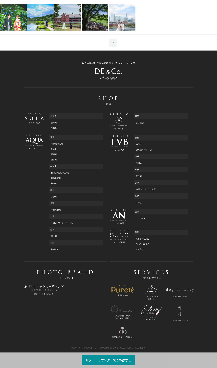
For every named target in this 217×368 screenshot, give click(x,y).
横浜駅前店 (56, 178)
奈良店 (139, 176)
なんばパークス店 (144, 150)
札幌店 (54, 128)
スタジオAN (141, 218)
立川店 (54, 159)
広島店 (139, 202)
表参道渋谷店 (57, 144)
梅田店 (139, 144)
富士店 (54, 236)
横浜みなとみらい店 (60, 173)
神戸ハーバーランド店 (146, 189)
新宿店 (54, 149)
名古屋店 (140, 123)
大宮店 (54, 196)
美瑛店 (54, 123)
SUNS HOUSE (142, 244)
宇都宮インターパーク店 (62, 223)
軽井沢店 (55, 249)
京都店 (139, 163)
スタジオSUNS (142, 239)
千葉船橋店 (56, 210)
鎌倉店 (54, 183)
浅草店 (54, 154)
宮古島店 (140, 249)
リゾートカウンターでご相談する (108, 360)
